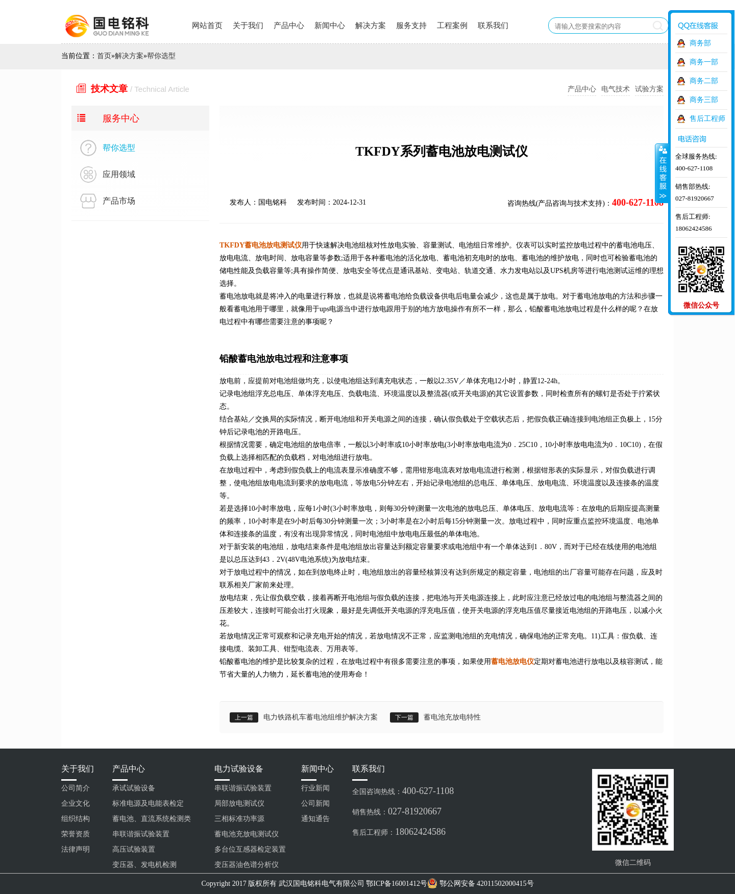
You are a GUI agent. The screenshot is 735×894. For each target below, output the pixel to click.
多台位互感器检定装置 (250, 849)
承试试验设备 (133, 788)
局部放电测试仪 (239, 803)
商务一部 (704, 62)
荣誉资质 (75, 834)
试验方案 (649, 89)
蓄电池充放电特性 (452, 717)
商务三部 (704, 100)
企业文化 (75, 803)
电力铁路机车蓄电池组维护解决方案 (320, 717)
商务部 (700, 43)
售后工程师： (399, 832)
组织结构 (75, 819)
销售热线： (397, 811)
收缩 (662, 173)
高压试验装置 (133, 849)
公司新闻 (315, 803)
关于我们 (248, 25)
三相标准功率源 (239, 819)
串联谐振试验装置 (140, 834)
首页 (104, 56)
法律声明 (75, 849)
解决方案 (370, 25)
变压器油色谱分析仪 (246, 864)
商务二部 (704, 81)
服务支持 (411, 25)
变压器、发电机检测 (144, 864)
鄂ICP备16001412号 (396, 883)
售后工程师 (707, 118)
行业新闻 (315, 788)
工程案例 (452, 25)
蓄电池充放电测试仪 (246, 834)
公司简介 (75, 788)
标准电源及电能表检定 (148, 803)
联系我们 (493, 25)
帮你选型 (161, 56)
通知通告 (315, 819)
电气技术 (615, 89)
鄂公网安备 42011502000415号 (486, 883)
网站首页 (207, 25)
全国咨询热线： (403, 791)
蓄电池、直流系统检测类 (151, 819)
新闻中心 (329, 25)
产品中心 (289, 25)
